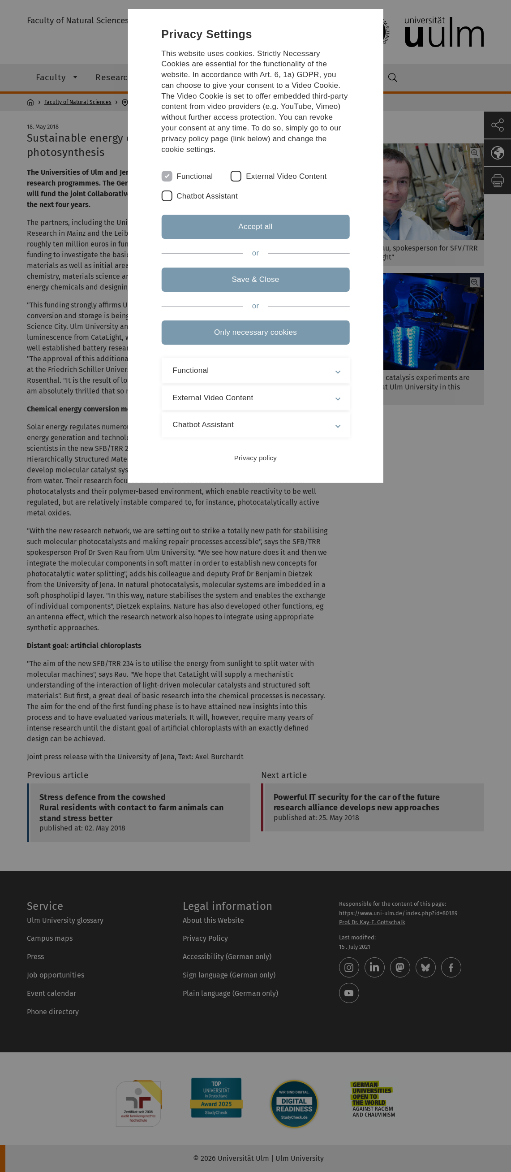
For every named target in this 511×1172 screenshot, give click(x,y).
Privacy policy (255, 458)
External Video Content (286, 176)
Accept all (255, 226)
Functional (194, 176)
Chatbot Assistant (207, 196)
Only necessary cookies (255, 332)
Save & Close (255, 279)
